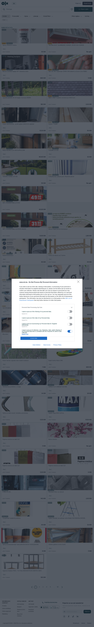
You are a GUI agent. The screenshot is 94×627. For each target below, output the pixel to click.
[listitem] (47, 307)
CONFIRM (33, 338)
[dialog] (47, 313)
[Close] (79, 282)
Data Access (46, 345)
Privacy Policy (57, 345)
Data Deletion (37, 345)
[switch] (69, 311)
